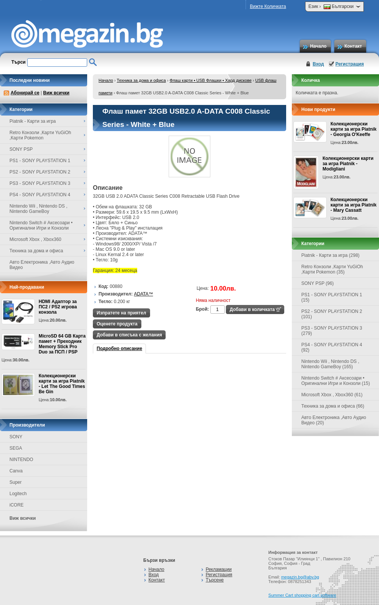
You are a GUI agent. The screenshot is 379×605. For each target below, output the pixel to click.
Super (15, 482)
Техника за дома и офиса (141, 80)
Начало (318, 46)
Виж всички (56, 92)
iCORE (16, 505)
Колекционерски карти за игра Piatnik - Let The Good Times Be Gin (62, 383)
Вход (318, 64)
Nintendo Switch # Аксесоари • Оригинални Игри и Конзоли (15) (335, 380)
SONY (15, 436)
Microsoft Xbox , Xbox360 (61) (331, 394)
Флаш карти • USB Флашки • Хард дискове (210, 80)
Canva (16, 471)
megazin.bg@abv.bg (300, 577)
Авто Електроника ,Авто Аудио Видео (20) (333, 420)
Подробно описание (119, 348)
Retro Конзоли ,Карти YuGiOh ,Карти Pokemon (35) (332, 269)
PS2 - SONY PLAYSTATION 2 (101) (331, 314)
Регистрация (349, 64)
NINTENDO (21, 459)
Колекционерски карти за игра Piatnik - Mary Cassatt (353, 205)
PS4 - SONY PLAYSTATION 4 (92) (331, 347)
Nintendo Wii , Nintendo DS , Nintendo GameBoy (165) (330, 364)
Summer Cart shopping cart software (302, 595)
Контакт (353, 46)
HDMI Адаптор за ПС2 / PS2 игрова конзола (58, 307)
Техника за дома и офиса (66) (332, 406)
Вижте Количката (268, 6)
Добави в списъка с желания (129, 335)
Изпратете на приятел (121, 313)
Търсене (215, 580)
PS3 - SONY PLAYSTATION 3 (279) (331, 330)
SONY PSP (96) (317, 283)
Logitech (18, 493)
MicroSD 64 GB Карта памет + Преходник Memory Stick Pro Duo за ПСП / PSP (62, 344)
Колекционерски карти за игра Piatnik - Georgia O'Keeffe (353, 129)
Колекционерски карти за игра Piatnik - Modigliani (348, 164)
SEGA (15, 448)
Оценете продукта (117, 324)
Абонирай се (25, 92)
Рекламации (219, 569)
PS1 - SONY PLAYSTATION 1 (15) (331, 297)
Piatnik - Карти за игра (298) (330, 255)
